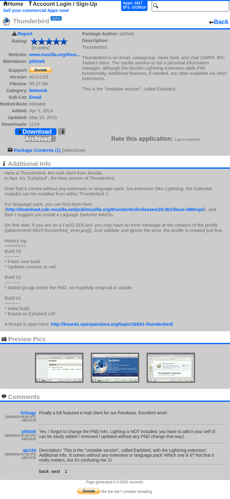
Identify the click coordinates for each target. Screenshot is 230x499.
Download (34, 131)
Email (35, 97)
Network (38, 90)
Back (218, 21)
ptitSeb (37, 61)
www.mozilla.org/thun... (54, 54)
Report (24, 33)
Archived (45, 135)
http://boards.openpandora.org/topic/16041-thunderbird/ (112, 324)
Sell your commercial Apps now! (36, 10)
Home (13, 4)
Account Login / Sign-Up (62, 4)
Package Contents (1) (37, 150)
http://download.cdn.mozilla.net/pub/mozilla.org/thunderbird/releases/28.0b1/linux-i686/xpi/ (105, 209)
